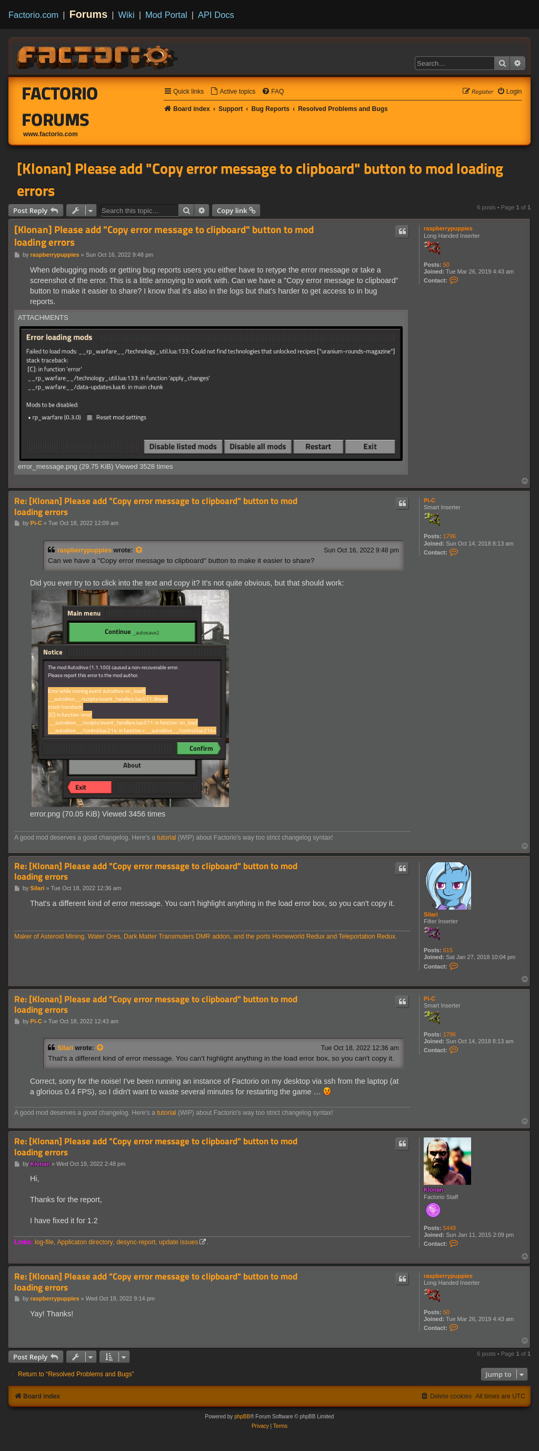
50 (446, 264)
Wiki (126, 14)
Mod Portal (166, 14)
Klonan (433, 1189)
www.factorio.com (50, 134)
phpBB (242, 1416)
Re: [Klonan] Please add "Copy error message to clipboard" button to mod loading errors (155, 506)
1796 (449, 536)
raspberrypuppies (448, 228)
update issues (178, 1242)
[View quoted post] (139, 550)
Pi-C (429, 500)
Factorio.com (33, 14)
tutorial (166, 837)
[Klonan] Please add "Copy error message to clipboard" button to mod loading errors (260, 179)
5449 (449, 1228)
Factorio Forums (60, 106)
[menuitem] (232, 92)
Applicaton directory (85, 1242)
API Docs (216, 14)
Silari (431, 914)
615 (448, 950)
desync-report (135, 1242)
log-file (44, 1242)
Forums (88, 14)
